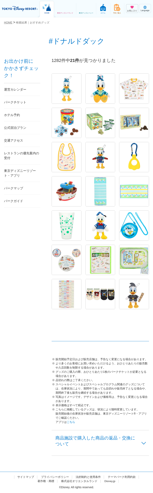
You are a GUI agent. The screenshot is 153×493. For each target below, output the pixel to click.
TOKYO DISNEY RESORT (20, 9)
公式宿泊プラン (15, 127)
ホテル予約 (12, 115)
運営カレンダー (15, 89)
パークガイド (13, 201)
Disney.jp (110, 481)
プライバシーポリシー (55, 477)
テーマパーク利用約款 (122, 477)
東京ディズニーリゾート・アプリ (20, 173)
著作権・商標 (45, 481)
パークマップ (13, 188)
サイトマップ (25, 477)
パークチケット (15, 102)
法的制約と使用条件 (88, 477)
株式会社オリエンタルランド (79, 481)
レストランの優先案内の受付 (21, 156)
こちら (71, 422)
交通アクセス (13, 140)
